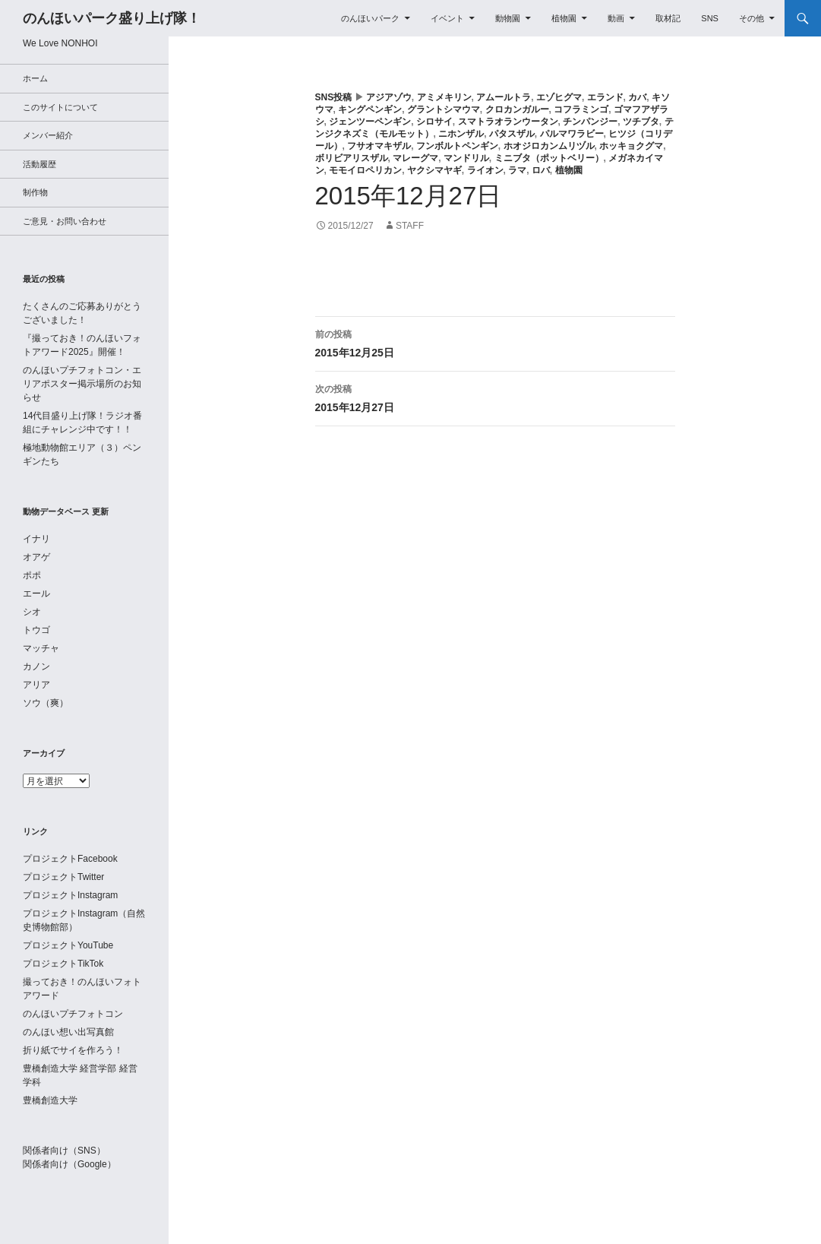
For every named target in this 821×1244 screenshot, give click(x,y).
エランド (605, 97)
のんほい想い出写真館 (68, 1032)
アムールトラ (503, 97)
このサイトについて (60, 107)
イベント (447, 18)
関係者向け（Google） (69, 1164)
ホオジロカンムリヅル (549, 146)
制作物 (35, 192)
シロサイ (434, 121)
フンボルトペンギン (457, 146)
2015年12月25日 (495, 342)
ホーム (35, 78)
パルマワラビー (572, 133)
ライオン (485, 170)
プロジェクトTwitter (63, 877)
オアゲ (36, 557)
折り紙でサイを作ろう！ (73, 1050)
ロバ (541, 170)
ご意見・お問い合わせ (64, 221)
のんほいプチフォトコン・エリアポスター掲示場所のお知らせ (82, 384)
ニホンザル (461, 133)
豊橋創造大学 (50, 1100)
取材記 (667, 18)
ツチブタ (641, 121)
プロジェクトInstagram (70, 895)
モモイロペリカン (365, 170)
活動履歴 (39, 164)
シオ (32, 611)
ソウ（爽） (45, 703)
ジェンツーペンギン (370, 121)
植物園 (563, 18)
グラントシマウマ (443, 109)
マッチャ (41, 648)
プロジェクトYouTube (68, 945)
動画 (616, 18)
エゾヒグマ (559, 97)
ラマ (517, 170)
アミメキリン (444, 97)
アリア (36, 684)
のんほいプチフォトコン (73, 1013)
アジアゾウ (389, 97)
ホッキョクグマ (631, 146)
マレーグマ (415, 158)
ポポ (32, 575)
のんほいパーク (370, 18)
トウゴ (36, 630)
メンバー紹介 (48, 135)
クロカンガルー (517, 109)
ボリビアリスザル (351, 158)
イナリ (36, 538)
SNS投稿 (333, 97)
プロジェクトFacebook (70, 858)
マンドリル (466, 158)
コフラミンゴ (581, 109)
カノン (36, 666)
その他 (751, 18)
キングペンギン (370, 109)
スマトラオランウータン (508, 121)
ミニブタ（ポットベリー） (549, 158)
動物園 (507, 18)
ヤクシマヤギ (434, 170)
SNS (709, 18)
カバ (637, 97)
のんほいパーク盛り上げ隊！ (112, 18)
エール (36, 593)
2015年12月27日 (495, 396)
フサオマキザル (379, 146)
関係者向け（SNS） (64, 1150)
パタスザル (512, 133)
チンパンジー (590, 121)
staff (410, 225)
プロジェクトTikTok (63, 963)
